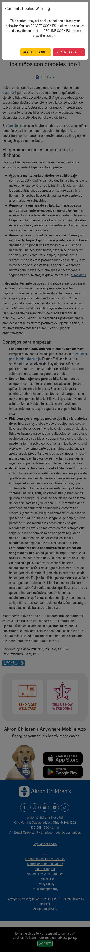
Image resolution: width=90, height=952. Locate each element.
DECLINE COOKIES (69, 52)
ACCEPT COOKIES (36, 52)
